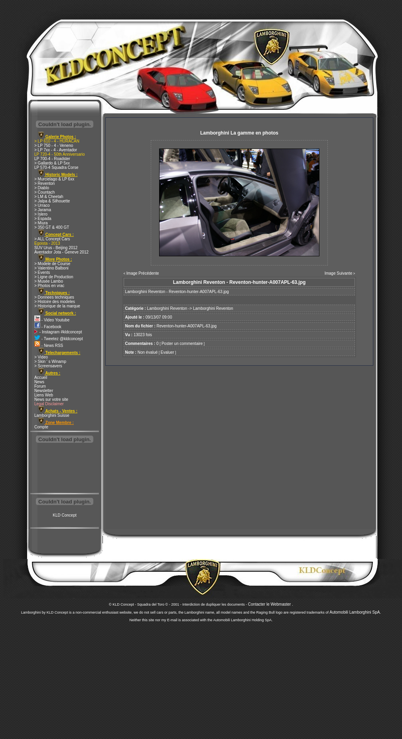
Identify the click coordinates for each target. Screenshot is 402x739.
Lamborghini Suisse (51, 415)
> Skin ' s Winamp (50, 361)
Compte (41, 427)
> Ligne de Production (53, 277)
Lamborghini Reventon (167, 308)
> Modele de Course (52, 264)
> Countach (44, 192)
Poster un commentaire (182, 343)
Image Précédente (142, 273)
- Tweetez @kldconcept (58, 339)
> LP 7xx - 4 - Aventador (55, 150)
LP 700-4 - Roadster (52, 159)
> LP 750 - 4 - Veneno (53, 145)
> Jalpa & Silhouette (52, 201)
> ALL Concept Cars (52, 239)
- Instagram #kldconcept (58, 332)
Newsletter (43, 390)
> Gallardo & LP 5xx (52, 163)
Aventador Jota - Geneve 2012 (61, 252)
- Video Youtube (51, 320)
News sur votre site (51, 399)
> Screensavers (48, 366)
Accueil (40, 377)
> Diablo (41, 188)
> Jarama (42, 210)
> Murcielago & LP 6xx (54, 179)
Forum (40, 386)
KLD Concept (64, 515)
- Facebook (47, 327)
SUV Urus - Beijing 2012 (55, 248)
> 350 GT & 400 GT (51, 227)
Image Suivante (339, 273)
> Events (42, 272)
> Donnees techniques (54, 297)
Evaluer (167, 352)
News (39, 382)
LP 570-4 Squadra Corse (56, 167)
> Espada (42, 218)
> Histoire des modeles (54, 301)
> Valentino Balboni (51, 268)
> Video (41, 357)
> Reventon (44, 183)
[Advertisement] (65, 469)
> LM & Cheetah (48, 196)
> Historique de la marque (57, 306)
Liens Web (43, 395)
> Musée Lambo (48, 281)
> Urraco (42, 205)
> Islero (40, 214)
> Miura (41, 223)
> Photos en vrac (49, 285)
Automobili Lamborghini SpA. (355, 612)
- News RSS (48, 345)
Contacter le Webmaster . (270, 604)
